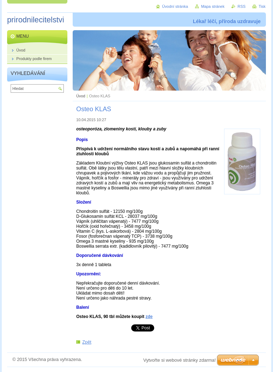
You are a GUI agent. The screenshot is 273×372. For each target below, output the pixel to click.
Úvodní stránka (175, 6)
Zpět (86, 342)
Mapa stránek (212, 6)
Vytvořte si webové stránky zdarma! (179, 360)
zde (148, 316)
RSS (241, 6)
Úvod (80, 96)
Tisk (262, 6)
